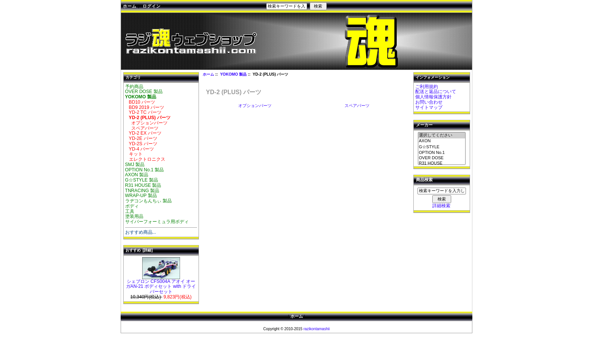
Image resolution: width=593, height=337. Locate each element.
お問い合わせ (428, 102)
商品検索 (424, 180)
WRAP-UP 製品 (141, 195)
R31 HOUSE (441, 163)
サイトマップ (428, 107)
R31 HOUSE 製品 (143, 185)
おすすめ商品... (140, 232)
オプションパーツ (146, 123)
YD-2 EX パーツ (143, 133)
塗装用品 (134, 216)
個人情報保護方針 (433, 96)
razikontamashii (316, 329)
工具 (129, 211)
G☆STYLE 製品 (141, 180)
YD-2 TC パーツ (143, 112)
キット (134, 154)
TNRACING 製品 (142, 190)
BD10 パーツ (140, 102)
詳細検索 (441, 205)
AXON (441, 141)
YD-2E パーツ (141, 138)
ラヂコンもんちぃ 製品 (148, 200)
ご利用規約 (426, 86)
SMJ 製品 (135, 164)
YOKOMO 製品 (233, 74)
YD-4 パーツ (139, 149)
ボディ (132, 206)
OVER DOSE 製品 (144, 91)
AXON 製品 (137, 174)
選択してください (441, 135)
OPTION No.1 (441, 152)
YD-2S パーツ (141, 143)
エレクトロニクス (145, 159)
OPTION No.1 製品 (144, 169)
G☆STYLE (441, 147)
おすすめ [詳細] (139, 250)
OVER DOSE (441, 158)
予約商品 (134, 86)
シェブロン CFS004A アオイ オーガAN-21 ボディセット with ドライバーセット (161, 285)
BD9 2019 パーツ (144, 107)
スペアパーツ (142, 128)
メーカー (424, 125)
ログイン (152, 6)
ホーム (130, 6)
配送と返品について (435, 91)
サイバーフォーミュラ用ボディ (157, 221)
